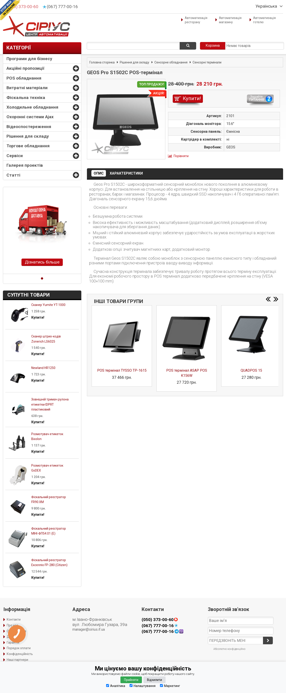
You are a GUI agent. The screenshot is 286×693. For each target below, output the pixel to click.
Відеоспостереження (28, 126)
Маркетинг (170, 685)
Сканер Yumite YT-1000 (48, 305)
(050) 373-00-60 (22, 6)
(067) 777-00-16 (62, 6)
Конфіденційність (20, 654)
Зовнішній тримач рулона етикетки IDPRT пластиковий (50, 404)
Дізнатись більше (42, 262)
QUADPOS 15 (251, 370)
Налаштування (143, 685)
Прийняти (131, 680)
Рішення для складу (27, 136)
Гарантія (13, 642)
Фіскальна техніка (25, 97)
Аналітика (115, 685)
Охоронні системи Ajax (30, 116)
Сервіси (14, 155)
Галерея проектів (24, 165)
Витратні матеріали (27, 87)
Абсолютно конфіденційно (229, 649)
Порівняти (181, 156)
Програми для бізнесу (29, 58)
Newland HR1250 (43, 368)
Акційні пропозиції (25, 68)
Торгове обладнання (28, 145)
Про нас (12, 625)
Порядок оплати (19, 648)
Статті (13, 175)
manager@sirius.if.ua (88, 629)
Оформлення (16, 631)
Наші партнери (17, 659)
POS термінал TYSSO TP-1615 (122, 370)
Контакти (14, 619)
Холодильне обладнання (32, 107)
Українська (266, 6)
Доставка (14, 636)
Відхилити (154, 680)
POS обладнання (23, 78)
